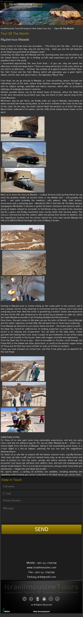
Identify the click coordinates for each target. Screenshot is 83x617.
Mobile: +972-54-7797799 (41, 563)
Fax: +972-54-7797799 (41, 572)
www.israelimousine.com (41, 567)
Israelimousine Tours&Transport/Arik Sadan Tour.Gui (26, 28)
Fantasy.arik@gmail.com (41, 577)
